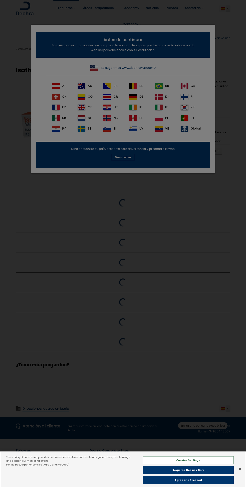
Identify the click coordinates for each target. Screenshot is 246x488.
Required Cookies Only (188, 477)
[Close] (240, 476)
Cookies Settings (188, 468)
